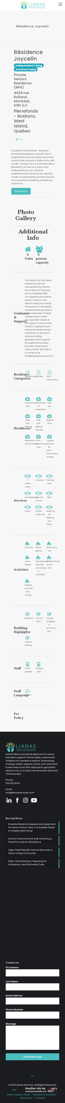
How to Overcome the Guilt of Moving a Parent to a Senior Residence (30, 840)
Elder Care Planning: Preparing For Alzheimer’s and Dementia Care (27, 863)
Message (11, 1023)
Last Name (12, 981)
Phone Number (14, 1009)
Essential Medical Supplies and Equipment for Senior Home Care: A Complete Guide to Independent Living (32, 827)
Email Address (14, 995)
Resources (26, 1098)
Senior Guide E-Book (18, 1094)
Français (40, 1098)
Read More (21, 191)
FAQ (14, 1090)
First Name (12, 967)
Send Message (32, 1056)
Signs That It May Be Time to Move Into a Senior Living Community (30, 851)
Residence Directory (44, 1094)
